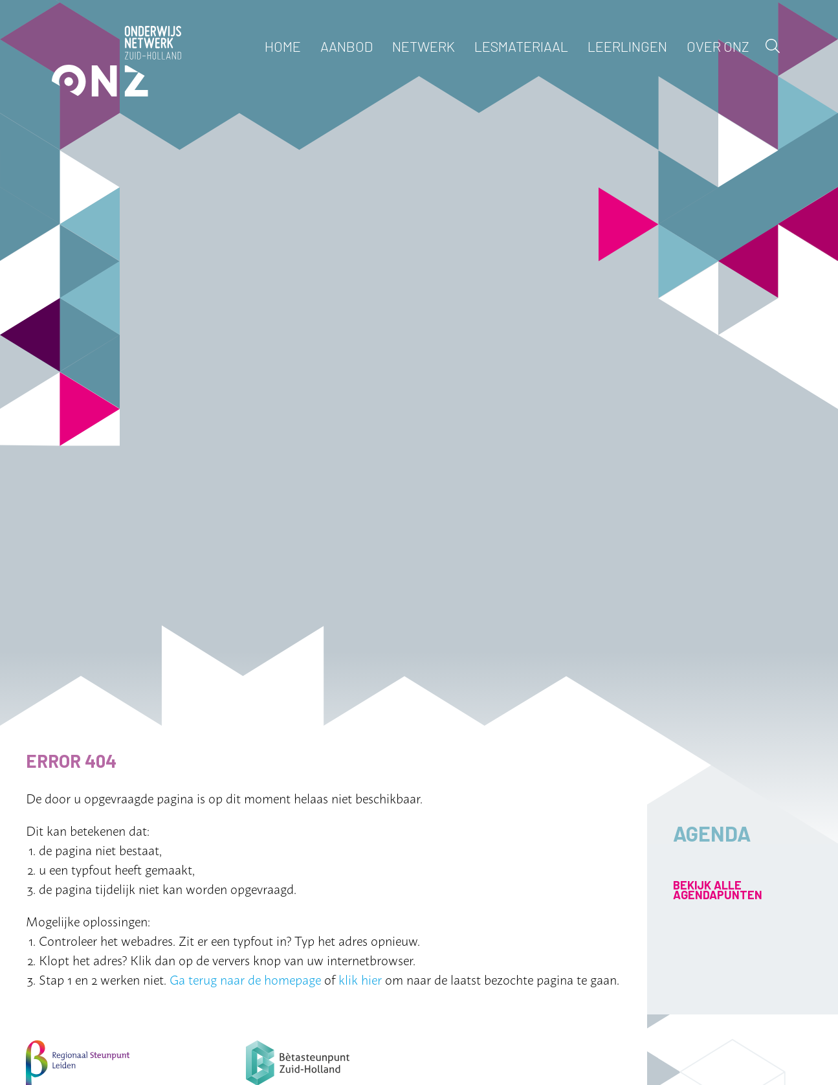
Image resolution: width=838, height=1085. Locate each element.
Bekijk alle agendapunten (717, 890)
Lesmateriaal (521, 46)
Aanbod (346, 46)
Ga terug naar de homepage (245, 979)
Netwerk (423, 46)
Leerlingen (627, 46)
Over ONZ (718, 46)
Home (283, 46)
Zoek (772, 46)
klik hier (360, 979)
